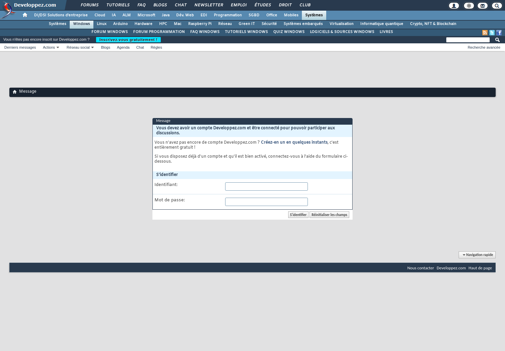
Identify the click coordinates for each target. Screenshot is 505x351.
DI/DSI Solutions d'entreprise (61, 15)
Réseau (225, 24)
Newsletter (208, 5)
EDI (203, 15)
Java (165, 15)
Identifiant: (165, 185)
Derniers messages (20, 47)
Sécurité (269, 24)
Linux (101, 24)
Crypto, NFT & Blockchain (433, 24)
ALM (126, 15)
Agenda (123, 47)
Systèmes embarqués (303, 24)
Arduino (120, 24)
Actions (49, 47)
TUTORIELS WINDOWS (246, 32)
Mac (177, 24)
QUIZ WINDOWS (289, 32)
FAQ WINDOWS (204, 32)
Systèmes (314, 15)
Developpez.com (451, 267)
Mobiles (291, 15)
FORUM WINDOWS (109, 32)
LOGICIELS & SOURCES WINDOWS (342, 32)
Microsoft (146, 15)
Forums (89, 5)
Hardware (143, 24)
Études (262, 5)
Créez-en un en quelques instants (294, 142)
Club (305, 5)
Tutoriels (117, 5)
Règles (156, 47)
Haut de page (480, 267)
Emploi (238, 5)
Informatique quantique (381, 24)
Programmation (228, 15)
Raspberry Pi (199, 24)
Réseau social (78, 47)
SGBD (254, 15)
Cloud (99, 15)
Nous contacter (420, 267)
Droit (285, 5)
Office (271, 15)
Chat (180, 5)
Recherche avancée (484, 47)
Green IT (246, 24)
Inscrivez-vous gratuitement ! (128, 40)
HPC (163, 24)
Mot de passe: (169, 200)
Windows (81, 24)
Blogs (159, 5)
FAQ (141, 5)
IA (114, 15)
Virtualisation (342, 24)
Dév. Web (185, 15)
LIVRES (386, 32)
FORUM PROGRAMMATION (159, 32)
